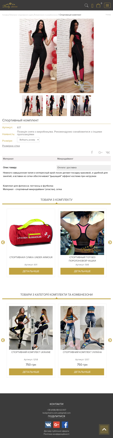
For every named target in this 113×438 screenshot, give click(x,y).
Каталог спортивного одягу (22, 15)
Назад (108, 15)
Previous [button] (3, 242)
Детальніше (31, 271)
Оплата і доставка (66, 167)
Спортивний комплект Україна (82, 352)
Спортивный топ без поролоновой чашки (82, 259)
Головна (5, 15)
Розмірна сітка (11, 145)
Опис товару (9, 167)
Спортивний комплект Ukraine (30, 352)
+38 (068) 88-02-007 (56, 410)
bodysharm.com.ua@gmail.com (57, 413)
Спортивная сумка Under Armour (31, 257)
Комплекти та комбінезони (46, 15)
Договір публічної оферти (56, 431)
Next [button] (110, 242)
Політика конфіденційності (56, 434)
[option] (31, 243)
